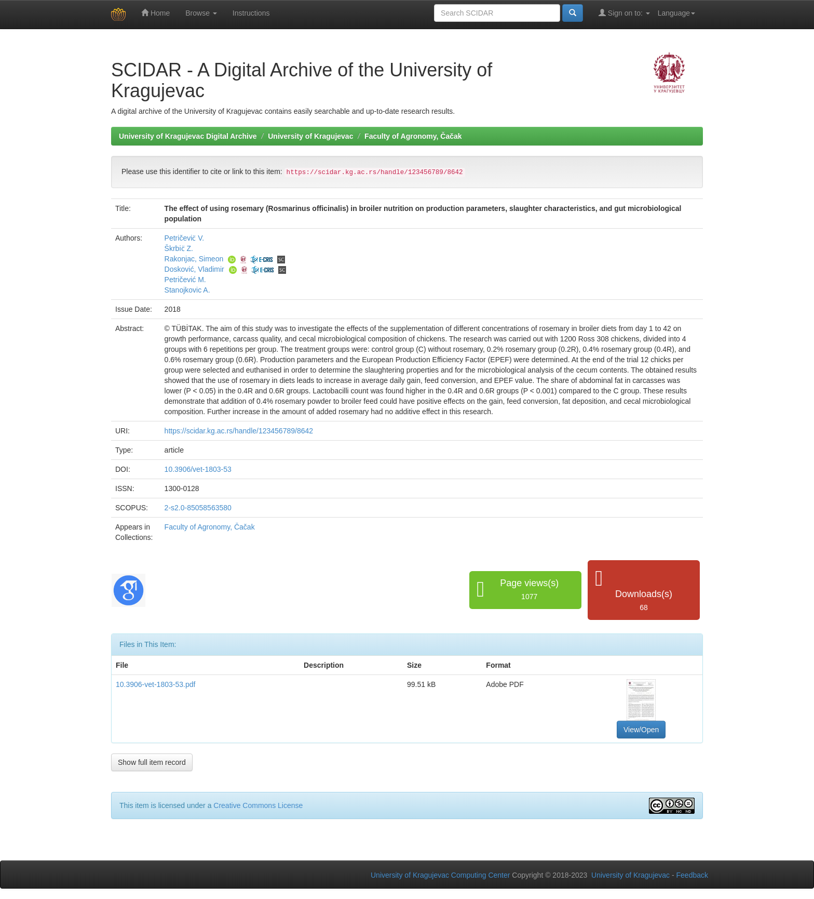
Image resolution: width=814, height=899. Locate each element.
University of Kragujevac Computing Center (440, 875)
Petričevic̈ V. (185, 238)
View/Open (641, 729)
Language (676, 13)
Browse (201, 13)
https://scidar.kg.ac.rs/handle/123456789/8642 (239, 431)
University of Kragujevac (310, 136)
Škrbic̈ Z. (179, 248)
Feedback (692, 875)
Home (155, 12)
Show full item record (152, 762)
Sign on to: (624, 12)
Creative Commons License (258, 805)
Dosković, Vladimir (194, 269)
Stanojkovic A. (187, 290)
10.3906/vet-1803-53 (198, 469)
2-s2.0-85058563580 (198, 508)
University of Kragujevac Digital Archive (188, 136)
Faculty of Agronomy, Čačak (413, 136)
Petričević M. (185, 279)
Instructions (251, 13)
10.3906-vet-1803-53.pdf (155, 684)
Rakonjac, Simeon (194, 259)
